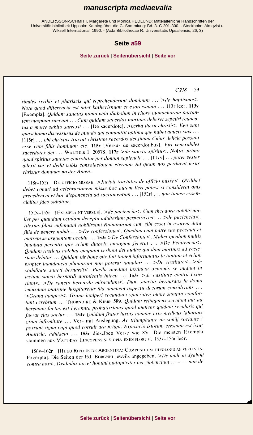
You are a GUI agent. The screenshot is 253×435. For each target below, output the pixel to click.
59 (136, 43)
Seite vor (164, 55)
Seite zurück (94, 55)
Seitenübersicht (131, 55)
